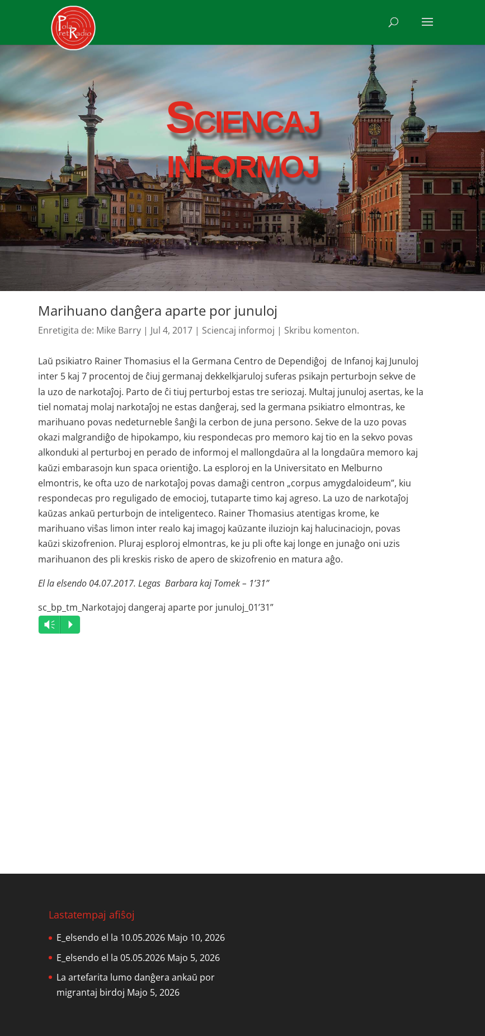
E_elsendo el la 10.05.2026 (110, 937)
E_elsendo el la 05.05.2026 (110, 957)
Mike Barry (118, 330)
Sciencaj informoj (238, 330)
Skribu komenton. (321, 330)
